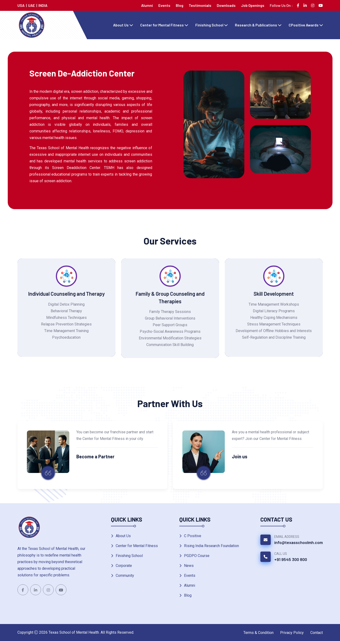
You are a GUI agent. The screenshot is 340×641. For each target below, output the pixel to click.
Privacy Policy (292, 632)
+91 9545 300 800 (290, 559)
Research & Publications (256, 25)
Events (164, 5)
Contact (316, 632)
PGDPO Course (196, 555)
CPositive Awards (304, 25)
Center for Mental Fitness (162, 25)
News (189, 565)
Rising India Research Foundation (211, 546)
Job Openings (252, 5)
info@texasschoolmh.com (298, 542)
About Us (121, 25)
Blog (179, 5)
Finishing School (209, 25)
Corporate (124, 565)
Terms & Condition (258, 632)
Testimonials (200, 5)
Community (125, 575)
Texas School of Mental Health (74, 632)
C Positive (192, 536)
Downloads (226, 5)
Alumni (147, 5)
